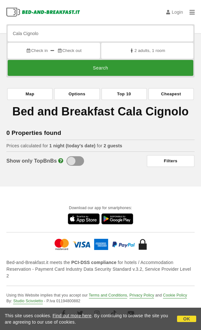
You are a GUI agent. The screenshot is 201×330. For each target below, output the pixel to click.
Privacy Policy (141, 295)
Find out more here (72, 315)
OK (186, 318)
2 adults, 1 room (147, 50)
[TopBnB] (75, 161)
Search (100, 67)
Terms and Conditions (108, 295)
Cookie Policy (175, 295)
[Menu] (192, 12)
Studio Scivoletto (28, 301)
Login (174, 12)
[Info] (60, 161)
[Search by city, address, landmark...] (100, 33)
